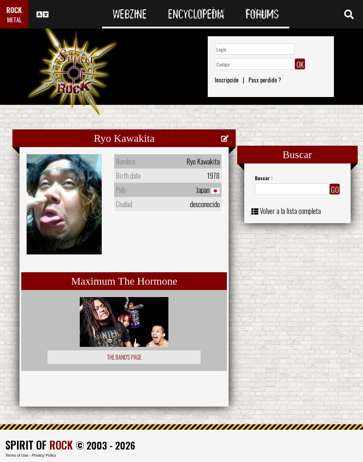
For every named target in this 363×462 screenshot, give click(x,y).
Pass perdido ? (264, 80)
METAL (14, 19)
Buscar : (264, 178)
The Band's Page (124, 357)
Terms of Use (16, 455)
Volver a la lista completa (290, 210)
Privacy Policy (44, 455)
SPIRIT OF (39, 445)
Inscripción (227, 80)
